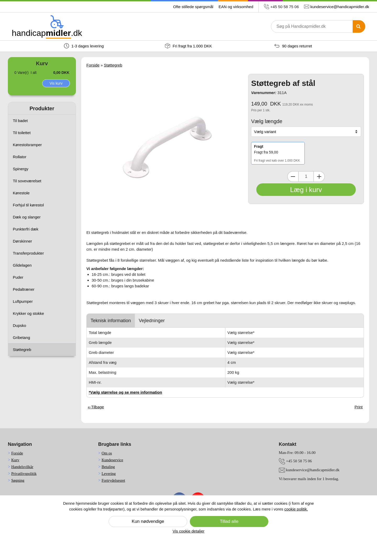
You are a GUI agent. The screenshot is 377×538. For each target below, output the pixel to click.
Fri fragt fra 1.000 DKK (188, 45)
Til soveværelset (27, 181)
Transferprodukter (28, 253)
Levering (109, 473)
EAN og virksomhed (236, 6)
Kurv (15, 460)
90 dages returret (293, 45)
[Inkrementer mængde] (319, 177)
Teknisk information (111, 320)
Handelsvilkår (22, 467)
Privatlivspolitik (24, 473)
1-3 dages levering (84, 45)
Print (358, 407)
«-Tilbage (96, 407)
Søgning (17, 480)
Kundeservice (112, 460)
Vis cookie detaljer (188, 531)
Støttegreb (22, 349)
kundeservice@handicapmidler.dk (339, 6)
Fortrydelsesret (113, 480)
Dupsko (19, 325)
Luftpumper (23, 301)
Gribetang (21, 337)
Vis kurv (56, 83)
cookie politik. (296, 509)
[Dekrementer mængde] (293, 177)
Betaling (108, 467)
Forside (92, 65)
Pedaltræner (24, 289)
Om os (107, 453)
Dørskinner (22, 241)
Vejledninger (152, 320)
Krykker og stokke (28, 313)
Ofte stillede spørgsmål (193, 6)
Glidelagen (22, 265)
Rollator (19, 157)
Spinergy (20, 169)
